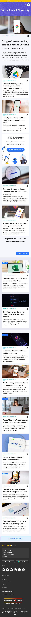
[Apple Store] (8, 561)
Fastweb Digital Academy (7, 591)
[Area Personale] (28, 5)
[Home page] (11, 5)
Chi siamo (4, 579)
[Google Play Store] (22, 561)
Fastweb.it (4, 584)
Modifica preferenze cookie (15, 613)
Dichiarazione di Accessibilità (24, 612)
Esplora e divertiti (15, 149)
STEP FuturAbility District (8, 594)
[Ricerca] (25, 5)
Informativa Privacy (5, 612)
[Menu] (2, 5)
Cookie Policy (10, 612)
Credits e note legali (6, 582)
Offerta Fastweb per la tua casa (14, 1)
